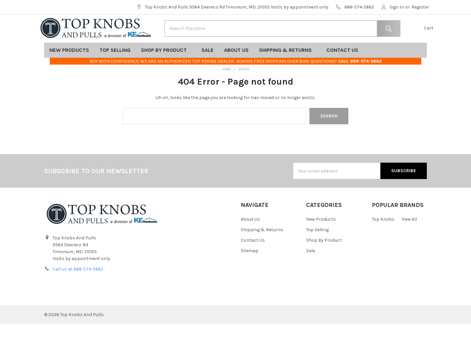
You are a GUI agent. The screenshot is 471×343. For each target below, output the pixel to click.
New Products (69, 69)
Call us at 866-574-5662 (78, 288)
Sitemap (249, 269)
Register (420, 7)
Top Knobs (383, 238)
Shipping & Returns (287, 69)
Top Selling (115, 69)
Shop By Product (166, 69)
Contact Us (344, 69)
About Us (236, 69)
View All (409, 238)
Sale (207, 69)
